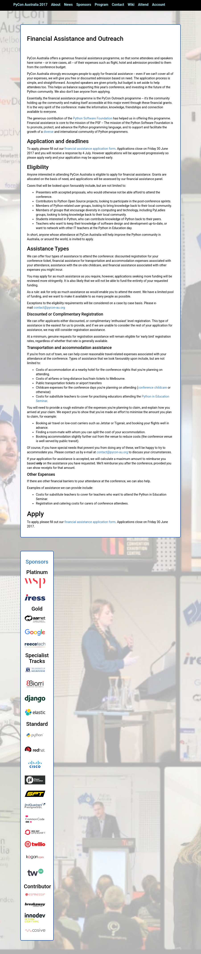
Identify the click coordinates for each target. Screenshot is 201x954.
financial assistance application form (89, 148)
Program (101, 4)
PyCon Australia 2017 (30, 4)
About (55, 4)
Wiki (131, 4)
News (68, 4)
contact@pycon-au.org (49, 307)
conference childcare (152, 387)
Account (158, 4)
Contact (118, 4)
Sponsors (83, 4)
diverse (48, 131)
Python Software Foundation (92, 118)
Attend (143, 4)
